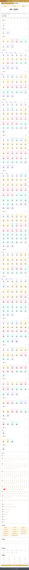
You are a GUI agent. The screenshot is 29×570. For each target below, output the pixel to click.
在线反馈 (17, 568)
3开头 (17, 550)
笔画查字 (5, 6)
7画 (9, 559)
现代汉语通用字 (5, 533)
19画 (4, 344)
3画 (14, 557)
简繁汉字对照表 (23, 533)
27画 (4, 436)
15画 (27, 17)
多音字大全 (5, 529)
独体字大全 (23, 529)
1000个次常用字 (23, 531)
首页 (4, 3)
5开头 (25, 550)
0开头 (3, 550)
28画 (4, 444)
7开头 (8, 552)
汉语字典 (8, 3)
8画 (5, 17)
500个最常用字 (6, 531)
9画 (8, 17)
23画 (4, 406)
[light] (23, 1)
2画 (9, 557)
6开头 (3, 552)
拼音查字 (14, 6)
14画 (23, 17)
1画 (3, 557)
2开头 (12, 550)
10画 (11, 17)
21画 (4, 378)
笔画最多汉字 (6, 535)
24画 (4, 418)
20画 (4, 362)
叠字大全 (14, 529)
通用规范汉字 (14, 533)
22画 (4, 397)
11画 (14, 17)
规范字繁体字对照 (14, 535)
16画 (4, 249)
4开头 (21, 550)
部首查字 (12, 3)
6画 (2, 17)
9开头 (17, 552)
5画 (25, 557)
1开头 (8, 550)
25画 (4, 427)
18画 (4, 318)
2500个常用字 (14, 531)
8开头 (12, 552)
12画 (17, 17)
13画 (20, 17)
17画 (4, 276)
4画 (19, 557)
